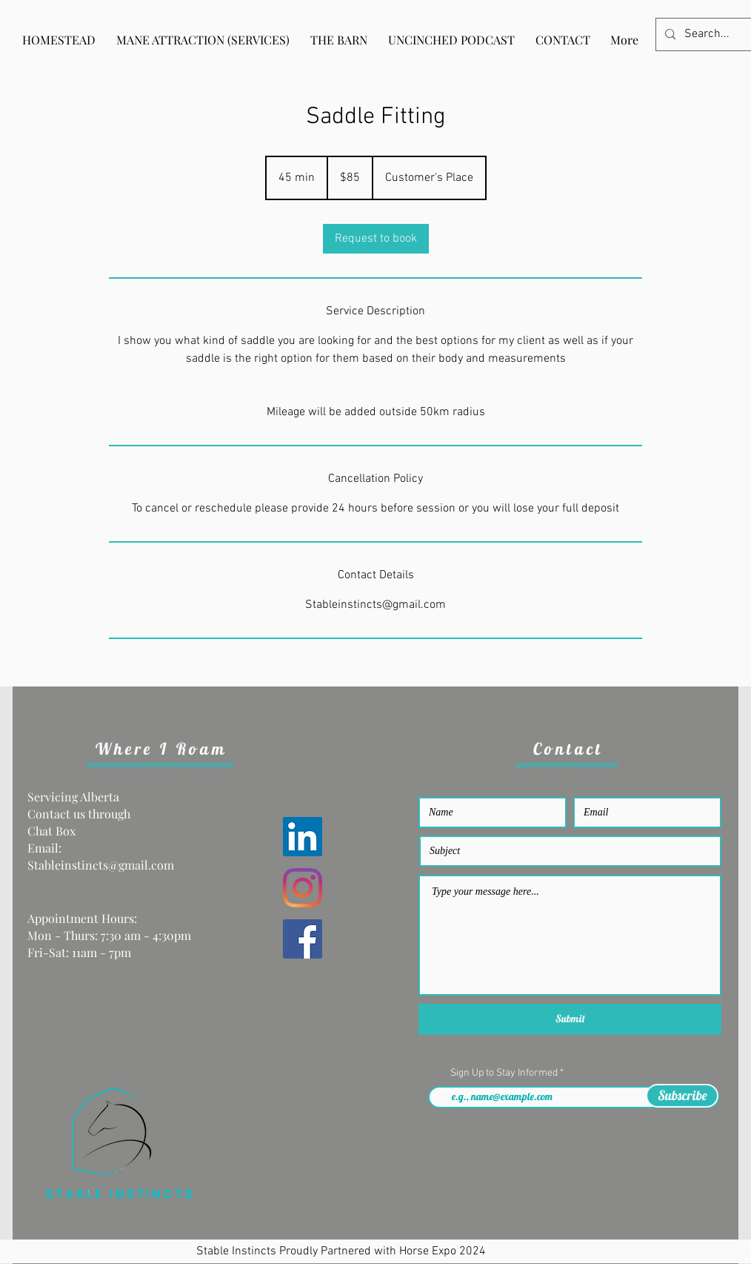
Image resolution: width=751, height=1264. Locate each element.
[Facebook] (302, 939)
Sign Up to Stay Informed (505, 1073)
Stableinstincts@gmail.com (100, 865)
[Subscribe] (682, 1096)
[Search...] (708, 34)
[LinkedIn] (302, 836)
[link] (376, 239)
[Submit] (569, 1019)
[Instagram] (302, 887)
